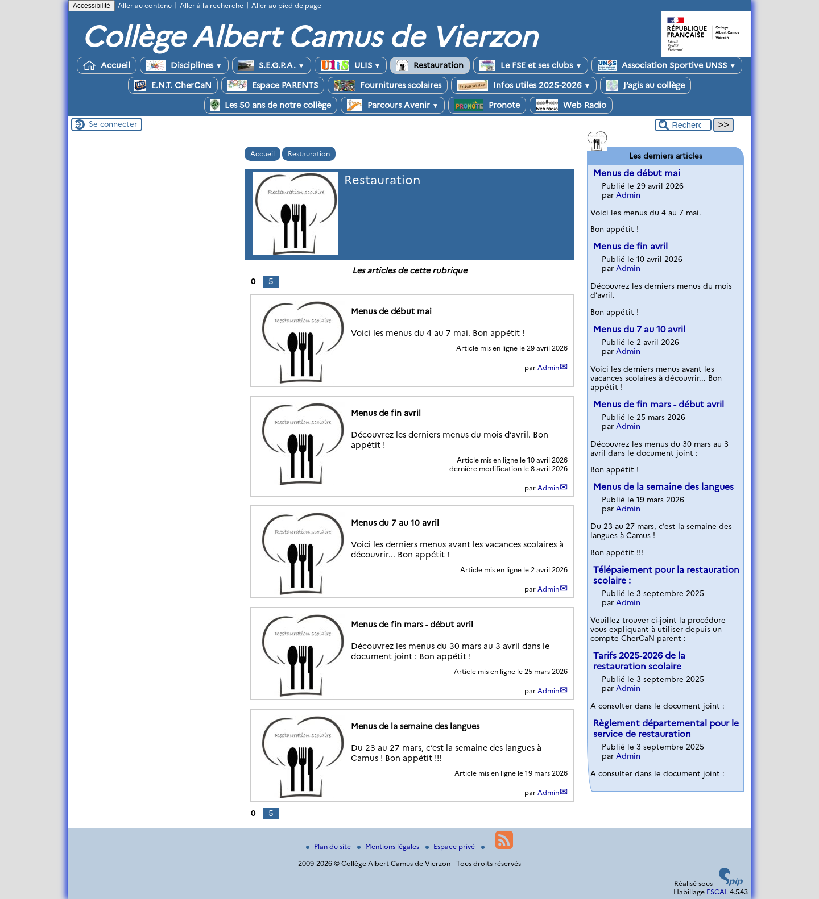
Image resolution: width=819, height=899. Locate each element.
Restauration (430, 65)
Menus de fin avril (630, 246)
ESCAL (717, 892)
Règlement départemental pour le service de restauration (666, 728)
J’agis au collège (645, 85)
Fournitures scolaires (387, 85)
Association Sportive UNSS (667, 65)
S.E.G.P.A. (271, 65)
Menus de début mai (636, 173)
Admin (548, 367)
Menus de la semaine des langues (663, 486)
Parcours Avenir (393, 105)
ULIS (351, 65)
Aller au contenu (145, 5)
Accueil (106, 65)
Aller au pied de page (286, 5)
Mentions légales (389, 846)
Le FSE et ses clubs (530, 65)
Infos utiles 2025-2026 (524, 85)
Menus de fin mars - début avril (658, 404)
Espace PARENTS (273, 85)
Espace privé (451, 846)
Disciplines (184, 65)
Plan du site (329, 846)
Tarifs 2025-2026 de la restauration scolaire (639, 661)
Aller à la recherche (211, 5)
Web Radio (571, 105)
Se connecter (113, 123)
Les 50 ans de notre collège (270, 105)
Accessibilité (91, 6)
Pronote (487, 105)
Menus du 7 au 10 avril (639, 329)
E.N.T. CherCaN (173, 85)
